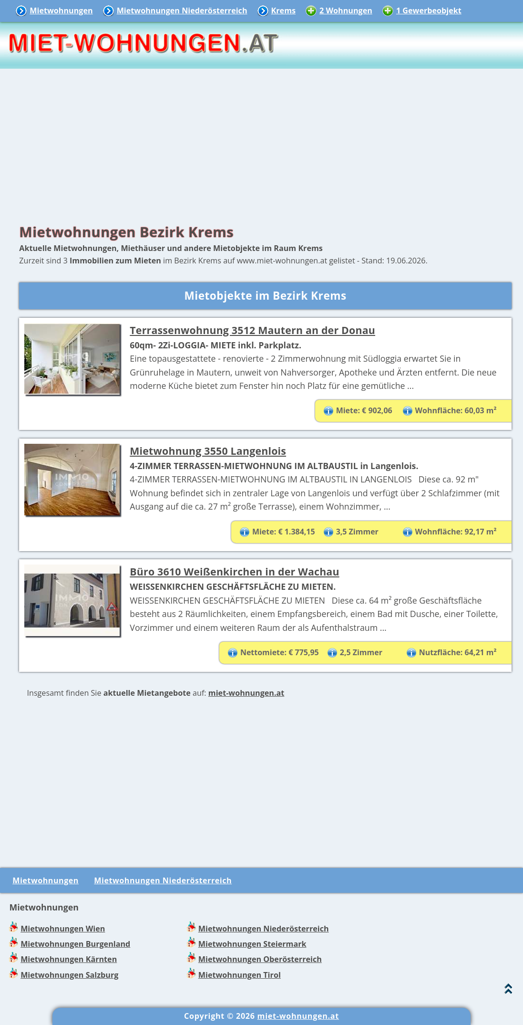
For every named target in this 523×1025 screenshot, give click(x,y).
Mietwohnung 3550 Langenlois (208, 451)
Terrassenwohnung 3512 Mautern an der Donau (252, 330)
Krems (283, 10)
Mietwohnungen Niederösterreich (182, 10)
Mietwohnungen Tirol (239, 975)
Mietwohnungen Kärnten (69, 959)
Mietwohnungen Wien (63, 928)
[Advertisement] (261, 143)
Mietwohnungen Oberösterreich (260, 959)
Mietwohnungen (61, 10)
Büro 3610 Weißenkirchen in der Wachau (234, 571)
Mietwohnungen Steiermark (252, 944)
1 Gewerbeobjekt (428, 10)
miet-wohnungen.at (246, 693)
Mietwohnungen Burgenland (75, 944)
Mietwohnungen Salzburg (69, 975)
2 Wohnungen (345, 10)
